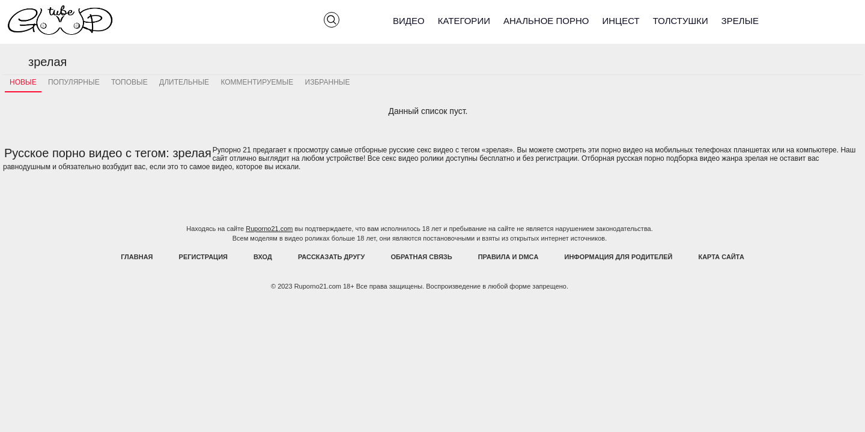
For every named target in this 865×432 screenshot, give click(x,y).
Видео (409, 21)
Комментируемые (256, 82)
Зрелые (740, 21)
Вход (262, 256)
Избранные (327, 82)
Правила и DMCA (508, 256)
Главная (137, 256)
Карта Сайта (721, 256)
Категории (464, 21)
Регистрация (203, 256)
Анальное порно (546, 21)
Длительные (184, 82)
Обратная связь (421, 256)
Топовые (129, 82)
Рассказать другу (331, 256)
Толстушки (680, 21)
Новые (23, 82)
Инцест (620, 21)
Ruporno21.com (269, 228)
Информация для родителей (619, 256)
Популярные (74, 82)
